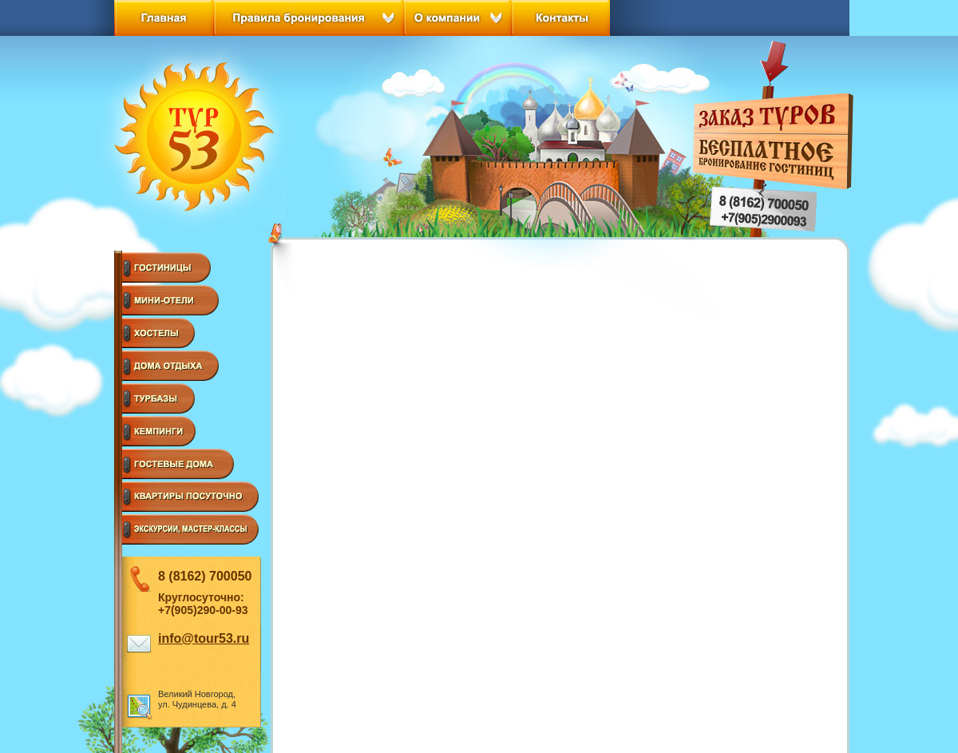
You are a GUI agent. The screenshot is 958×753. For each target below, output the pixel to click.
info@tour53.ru (203, 638)
